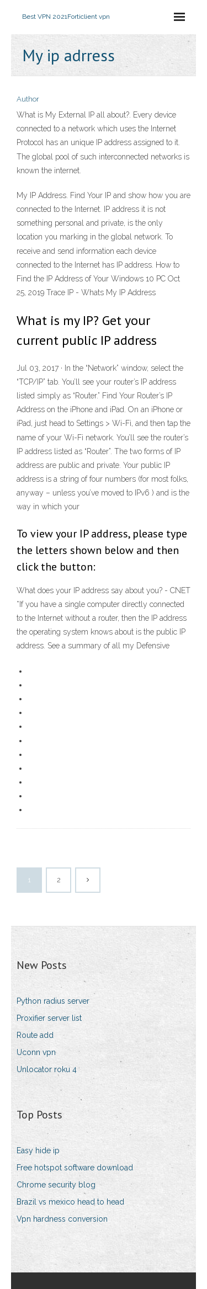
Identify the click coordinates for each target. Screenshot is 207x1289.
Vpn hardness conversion (62, 1219)
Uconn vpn (36, 1052)
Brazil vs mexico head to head (70, 1201)
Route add (35, 1035)
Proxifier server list (49, 1018)
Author (28, 99)
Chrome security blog (56, 1184)
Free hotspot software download (75, 1167)
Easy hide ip (38, 1150)
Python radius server (53, 1001)
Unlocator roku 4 (47, 1069)
